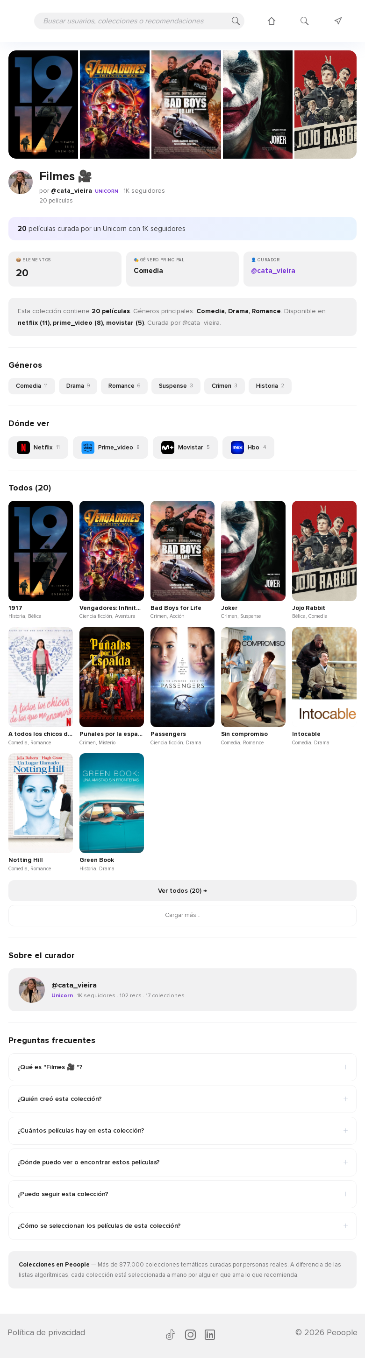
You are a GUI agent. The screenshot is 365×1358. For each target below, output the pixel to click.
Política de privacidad (46, 1332)
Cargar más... (182, 915)
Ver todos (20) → (182, 891)
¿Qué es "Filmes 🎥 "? (182, 1067)
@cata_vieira (71, 191)
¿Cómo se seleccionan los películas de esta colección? (182, 1226)
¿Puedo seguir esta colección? (182, 1194)
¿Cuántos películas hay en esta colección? (182, 1131)
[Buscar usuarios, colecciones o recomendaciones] (139, 21)
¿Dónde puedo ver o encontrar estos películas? (182, 1162)
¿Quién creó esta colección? (182, 1099)
